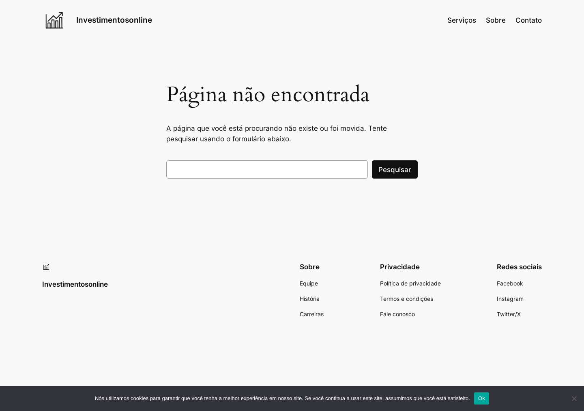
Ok (481, 398)
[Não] (574, 398)
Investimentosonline (114, 20)
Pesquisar (394, 170)
